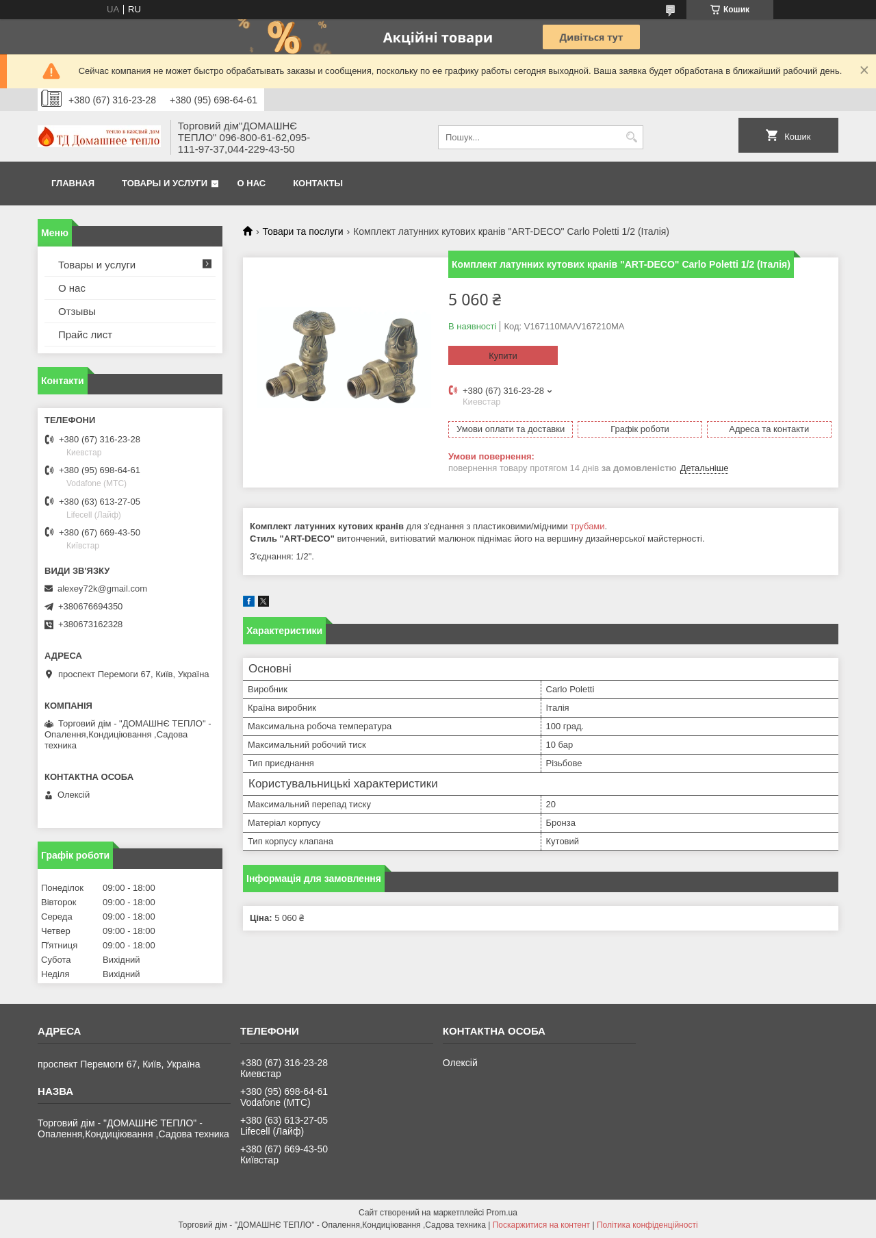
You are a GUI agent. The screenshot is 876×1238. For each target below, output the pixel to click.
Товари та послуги (302, 231)
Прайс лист (85, 334)
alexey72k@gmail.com (102, 588)
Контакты (318, 183)
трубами (587, 526)
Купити (503, 356)
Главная (72, 183)
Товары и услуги (164, 183)
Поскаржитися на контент (541, 1225)
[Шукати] (631, 137)
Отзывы (77, 311)
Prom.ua (502, 1212)
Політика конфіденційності (647, 1225)
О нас (251, 183)
